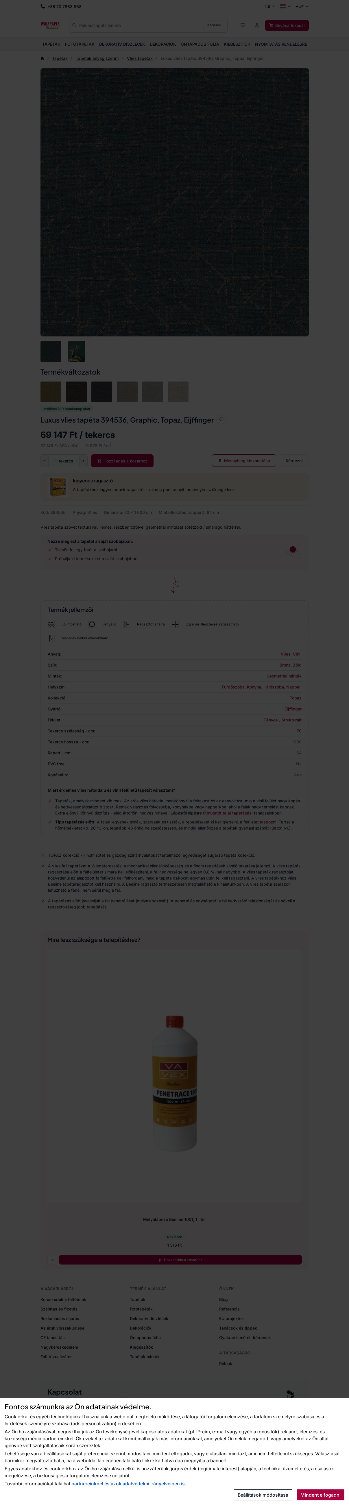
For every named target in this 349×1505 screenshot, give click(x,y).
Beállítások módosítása (263, 1495)
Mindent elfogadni (320, 1495)
